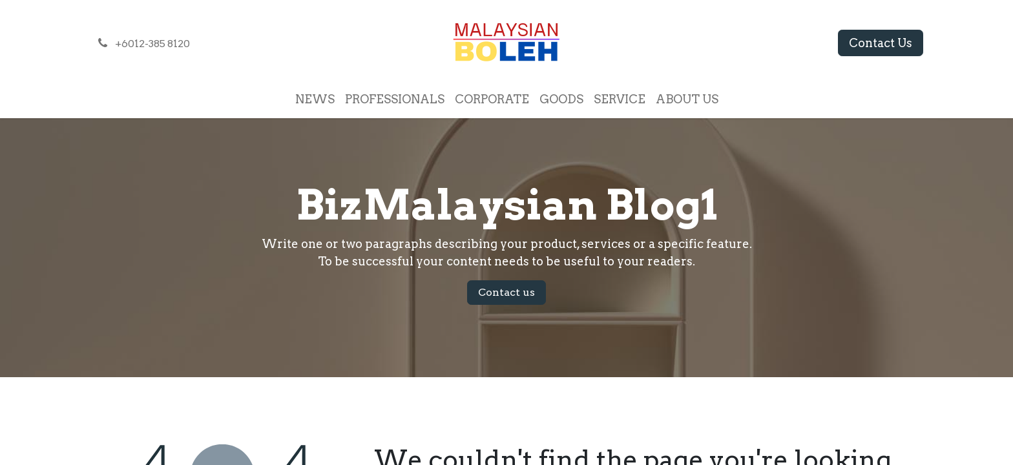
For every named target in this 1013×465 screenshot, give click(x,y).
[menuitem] (315, 99)
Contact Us (880, 43)
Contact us (506, 292)
